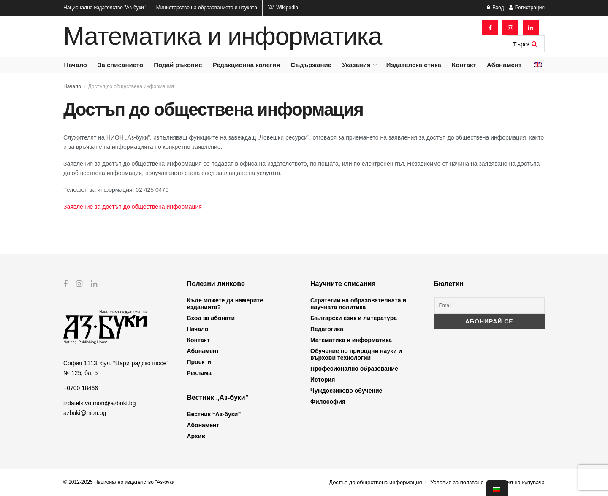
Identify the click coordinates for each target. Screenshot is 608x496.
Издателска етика (413, 64)
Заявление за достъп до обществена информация (132, 206)
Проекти (199, 362)
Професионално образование (354, 368)
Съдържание (310, 64)
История (322, 379)
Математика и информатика (222, 36)
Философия (327, 401)
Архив (196, 436)
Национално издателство (104, 8)
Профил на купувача (518, 482)
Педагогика (326, 329)
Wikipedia (283, 8)
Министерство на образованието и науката (206, 8)
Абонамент (504, 64)
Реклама (199, 372)
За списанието (120, 64)
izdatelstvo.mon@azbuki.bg (99, 403)
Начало (75, 64)
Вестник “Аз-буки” (214, 414)
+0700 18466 (80, 388)
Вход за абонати (211, 318)
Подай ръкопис (178, 64)
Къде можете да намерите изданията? (225, 303)
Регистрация (527, 8)
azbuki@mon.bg (84, 412)
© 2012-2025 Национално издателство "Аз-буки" (119, 482)
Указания (356, 64)
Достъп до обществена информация (131, 86)
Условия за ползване (456, 482)
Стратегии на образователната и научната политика (358, 303)
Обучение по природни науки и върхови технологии (356, 354)
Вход (495, 8)
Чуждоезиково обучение (346, 390)
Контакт (464, 64)
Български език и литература (353, 318)
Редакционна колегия (246, 64)
